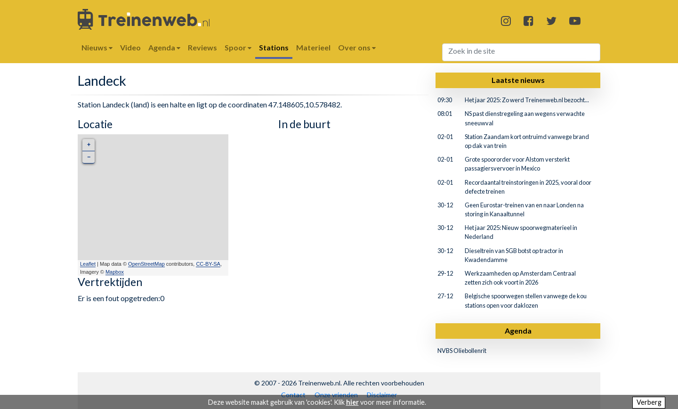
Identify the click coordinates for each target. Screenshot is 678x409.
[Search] (521, 52)
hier (352, 402)
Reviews (202, 47)
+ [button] (88, 145)
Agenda (518, 330)
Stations (274, 47)
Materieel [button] (313, 47)
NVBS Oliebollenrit (461, 350)
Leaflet (88, 264)
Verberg (649, 402)
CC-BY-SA (208, 264)
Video (130, 47)
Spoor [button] (238, 47)
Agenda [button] (164, 47)
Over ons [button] (357, 47)
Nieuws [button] (97, 47)
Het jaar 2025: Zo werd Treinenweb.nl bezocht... (527, 100)
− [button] (88, 157)
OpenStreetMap (146, 264)
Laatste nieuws (518, 79)
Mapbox (114, 272)
